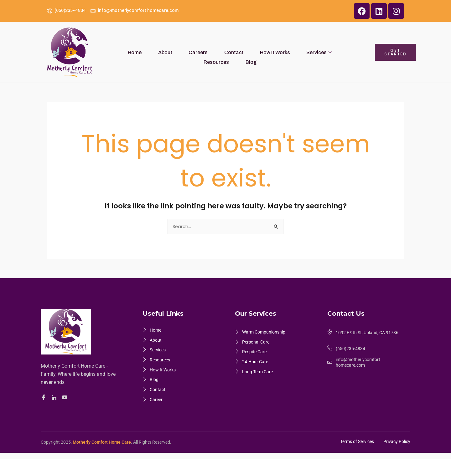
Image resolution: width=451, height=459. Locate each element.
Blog (345, 52)
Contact (205, 52)
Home (122, 52)
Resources (316, 52)
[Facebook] (44, 398)
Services (279, 52)
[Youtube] (65, 398)
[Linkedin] (55, 398)
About (147, 52)
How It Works (241, 52)
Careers (174, 52)
